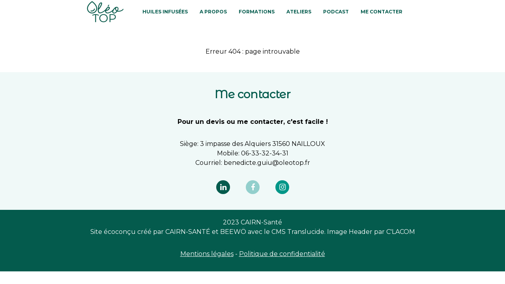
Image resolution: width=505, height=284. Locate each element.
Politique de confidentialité (282, 254)
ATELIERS (298, 12)
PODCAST (336, 12)
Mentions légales (207, 254)
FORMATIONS (257, 12)
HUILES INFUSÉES (165, 12)
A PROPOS (213, 12)
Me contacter (381, 12)
